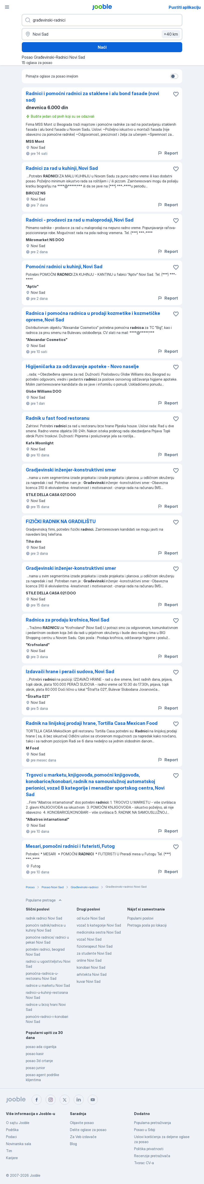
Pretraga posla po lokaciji (147, 925)
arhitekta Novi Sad (92, 974)
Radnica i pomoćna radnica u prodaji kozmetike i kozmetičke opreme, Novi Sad (93, 316)
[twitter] (65, 1100)
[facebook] (37, 1100)
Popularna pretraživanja (152, 1123)
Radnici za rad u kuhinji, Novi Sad (62, 168)
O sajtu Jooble (17, 1123)
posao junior (35, 1068)
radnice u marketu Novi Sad (48, 985)
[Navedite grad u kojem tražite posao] (102, 34)
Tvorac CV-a (144, 1163)
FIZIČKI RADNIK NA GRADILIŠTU (61, 521)
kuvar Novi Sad (88, 981)
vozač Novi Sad (89, 939)
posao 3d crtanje (39, 1061)
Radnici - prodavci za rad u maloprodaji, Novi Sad (80, 220)
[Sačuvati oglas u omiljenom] (176, 94)
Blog (73, 1144)
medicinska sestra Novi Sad (99, 932)
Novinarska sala (18, 1144)
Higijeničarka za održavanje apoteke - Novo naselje (82, 366)
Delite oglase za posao (88, 1130)
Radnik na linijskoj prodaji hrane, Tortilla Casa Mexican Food (92, 723)
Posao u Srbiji (144, 1130)
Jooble (35, 1175)
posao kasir (35, 1054)
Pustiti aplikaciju (185, 7)
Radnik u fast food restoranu (57, 418)
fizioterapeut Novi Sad (95, 946)
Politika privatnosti (148, 1149)
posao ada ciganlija (41, 1046)
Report (167, 153)
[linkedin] (79, 1100)
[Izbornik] (7, 7)
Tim (9, 1151)
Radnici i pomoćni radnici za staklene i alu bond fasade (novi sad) (92, 97)
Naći (102, 47)
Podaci (11, 1137)
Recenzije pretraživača (152, 1156)
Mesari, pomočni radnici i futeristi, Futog (70, 846)
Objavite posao (82, 1123)
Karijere (12, 1158)
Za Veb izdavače (83, 1137)
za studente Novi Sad (94, 953)
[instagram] (51, 1100)
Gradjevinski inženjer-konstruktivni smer (71, 469)
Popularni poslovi (140, 918)
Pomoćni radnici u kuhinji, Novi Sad (64, 266)
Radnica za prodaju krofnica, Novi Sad (67, 619)
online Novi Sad (89, 960)
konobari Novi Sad (91, 967)
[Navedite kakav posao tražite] (102, 20)
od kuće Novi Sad (91, 918)
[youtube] (93, 1100)
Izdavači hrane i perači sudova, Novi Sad (70, 671)
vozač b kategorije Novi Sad (99, 925)
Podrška (12, 1130)
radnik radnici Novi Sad (44, 918)
